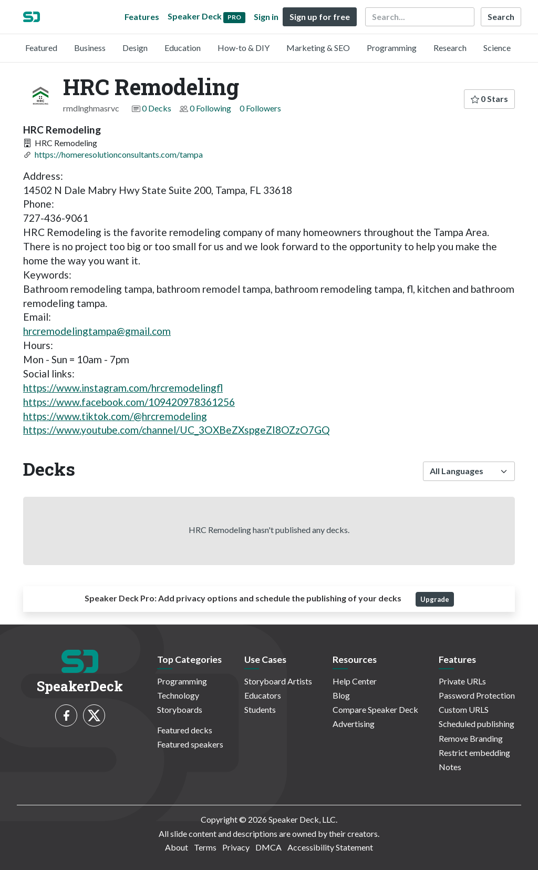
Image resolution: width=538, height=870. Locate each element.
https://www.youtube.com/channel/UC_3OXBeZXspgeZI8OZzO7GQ (176, 430)
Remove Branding (471, 738)
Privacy (236, 847)
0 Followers (260, 108)
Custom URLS (464, 709)
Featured (41, 48)
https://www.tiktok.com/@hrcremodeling (115, 416)
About (176, 847)
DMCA (268, 847)
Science (497, 48)
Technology (178, 695)
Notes (450, 767)
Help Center (355, 681)
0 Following (210, 108)
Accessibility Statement (330, 847)
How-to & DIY (244, 48)
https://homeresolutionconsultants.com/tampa (119, 154)
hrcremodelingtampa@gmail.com (97, 331)
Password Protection (477, 695)
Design (135, 48)
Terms (205, 847)
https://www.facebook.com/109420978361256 (129, 402)
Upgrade (434, 599)
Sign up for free (319, 17)
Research (450, 48)
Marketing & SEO (318, 48)
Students (260, 709)
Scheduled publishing (476, 724)
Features (142, 17)
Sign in (266, 17)
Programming (392, 48)
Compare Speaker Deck (375, 709)
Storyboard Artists (278, 681)
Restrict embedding (474, 753)
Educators (262, 695)
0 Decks (156, 108)
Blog (341, 695)
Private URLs (462, 681)
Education (182, 48)
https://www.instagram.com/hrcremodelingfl (123, 388)
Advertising (354, 724)
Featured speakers (190, 744)
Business (90, 48)
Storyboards (179, 709)
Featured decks (184, 730)
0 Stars (489, 99)
